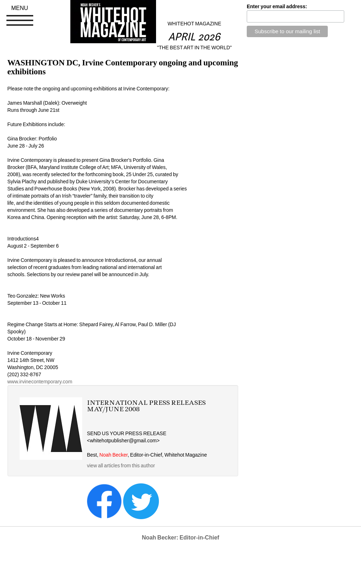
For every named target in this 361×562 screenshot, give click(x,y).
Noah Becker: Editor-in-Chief (180, 537)
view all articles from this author (121, 465)
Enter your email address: (277, 6)
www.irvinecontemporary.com (39, 381)
